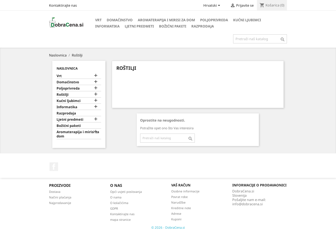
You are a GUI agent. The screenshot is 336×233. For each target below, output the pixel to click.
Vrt (98, 20)
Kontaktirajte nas (63, 5)
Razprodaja (202, 26)
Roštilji (63, 94)
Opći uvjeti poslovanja (126, 192)
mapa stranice (120, 220)
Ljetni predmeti (139, 26)
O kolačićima (119, 203)
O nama (116, 197)
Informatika (107, 26)
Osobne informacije (185, 191)
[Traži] (260, 38)
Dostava (54, 192)
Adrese (176, 214)
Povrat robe (179, 197)
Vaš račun (180, 185)
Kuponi (176, 219)
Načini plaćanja (60, 197)
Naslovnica (67, 68)
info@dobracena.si (247, 204)
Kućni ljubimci (247, 20)
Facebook (54, 166)
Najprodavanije (60, 203)
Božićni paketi (172, 26)
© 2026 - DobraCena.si (168, 227)
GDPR (114, 208)
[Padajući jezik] (212, 5)
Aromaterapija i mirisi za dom (166, 20)
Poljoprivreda (214, 20)
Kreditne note (181, 208)
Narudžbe (178, 202)
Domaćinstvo (120, 20)
